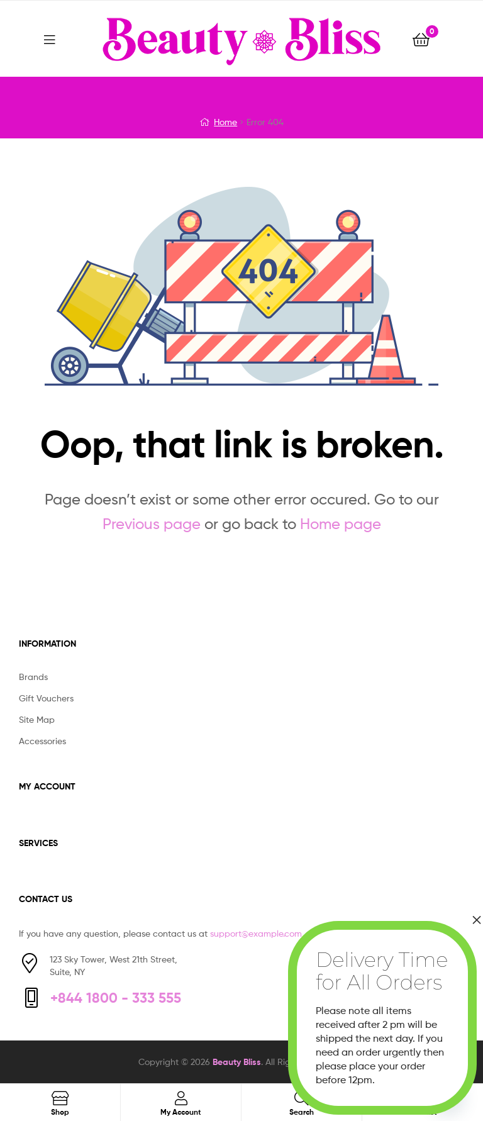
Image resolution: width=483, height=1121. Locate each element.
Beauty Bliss (237, 1062)
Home (225, 121)
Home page (340, 524)
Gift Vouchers (46, 698)
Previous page (152, 524)
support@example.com (256, 933)
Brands (33, 676)
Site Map (37, 719)
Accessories (42, 740)
